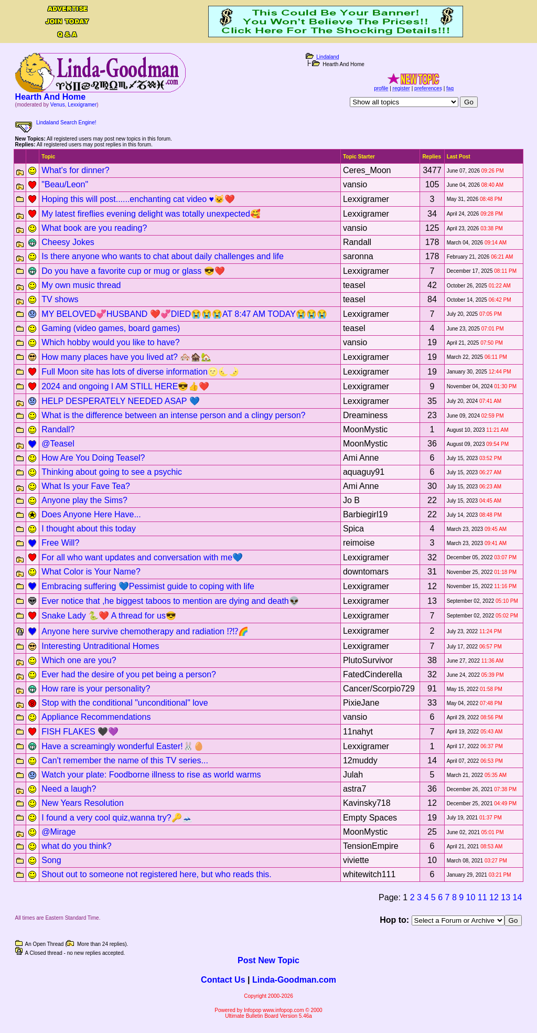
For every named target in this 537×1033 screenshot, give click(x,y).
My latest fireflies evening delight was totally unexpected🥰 (151, 213)
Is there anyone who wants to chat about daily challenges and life (162, 256)
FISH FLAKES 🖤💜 (80, 731)
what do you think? (76, 846)
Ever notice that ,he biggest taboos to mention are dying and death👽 (170, 601)
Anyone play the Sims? (84, 500)
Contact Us (223, 979)
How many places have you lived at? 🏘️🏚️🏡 (126, 357)
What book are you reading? (94, 227)
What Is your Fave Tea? (85, 486)
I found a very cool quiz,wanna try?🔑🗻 (116, 817)
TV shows (59, 299)
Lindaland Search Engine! (66, 122)
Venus (57, 105)
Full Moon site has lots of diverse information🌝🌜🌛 (140, 371)
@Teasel (57, 443)
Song (51, 860)
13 (505, 897)
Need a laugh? (68, 788)
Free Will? (60, 542)
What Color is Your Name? (91, 571)
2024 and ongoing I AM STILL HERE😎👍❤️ (125, 386)
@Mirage (58, 831)
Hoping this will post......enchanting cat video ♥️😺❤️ (138, 199)
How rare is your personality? (95, 688)
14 (517, 897)
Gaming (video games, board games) (110, 328)
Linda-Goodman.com (294, 979)
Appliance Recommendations (96, 716)
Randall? (57, 429)
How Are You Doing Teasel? (93, 457)
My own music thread (81, 285)
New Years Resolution (82, 802)
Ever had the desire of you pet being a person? (128, 674)
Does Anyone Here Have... (91, 514)
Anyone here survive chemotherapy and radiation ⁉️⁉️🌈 (145, 631)
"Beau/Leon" (64, 184)
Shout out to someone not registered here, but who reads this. (156, 874)
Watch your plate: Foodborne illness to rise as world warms (151, 774)
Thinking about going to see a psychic (111, 471)
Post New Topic (268, 960)
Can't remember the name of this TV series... (124, 760)
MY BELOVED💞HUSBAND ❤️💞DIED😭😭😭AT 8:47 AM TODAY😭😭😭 (184, 314)
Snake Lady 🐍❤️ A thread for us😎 (108, 615)
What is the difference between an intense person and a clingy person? (173, 415)
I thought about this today (88, 528)
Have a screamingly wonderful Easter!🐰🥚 (122, 746)
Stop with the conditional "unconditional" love (124, 702)
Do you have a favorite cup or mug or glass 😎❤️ (133, 271)
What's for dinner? (75, 170)
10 (471, 897)
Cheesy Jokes (67, 242)
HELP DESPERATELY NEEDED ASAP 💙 (120, 401)
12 (494, 897)
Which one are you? (78, 660)
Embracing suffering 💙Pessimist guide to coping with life (147, 586)
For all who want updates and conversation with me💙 (142, 557)
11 (482, 897)
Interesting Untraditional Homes (100, 646)
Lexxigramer (82, 105)
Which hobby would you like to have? (110, 342)
